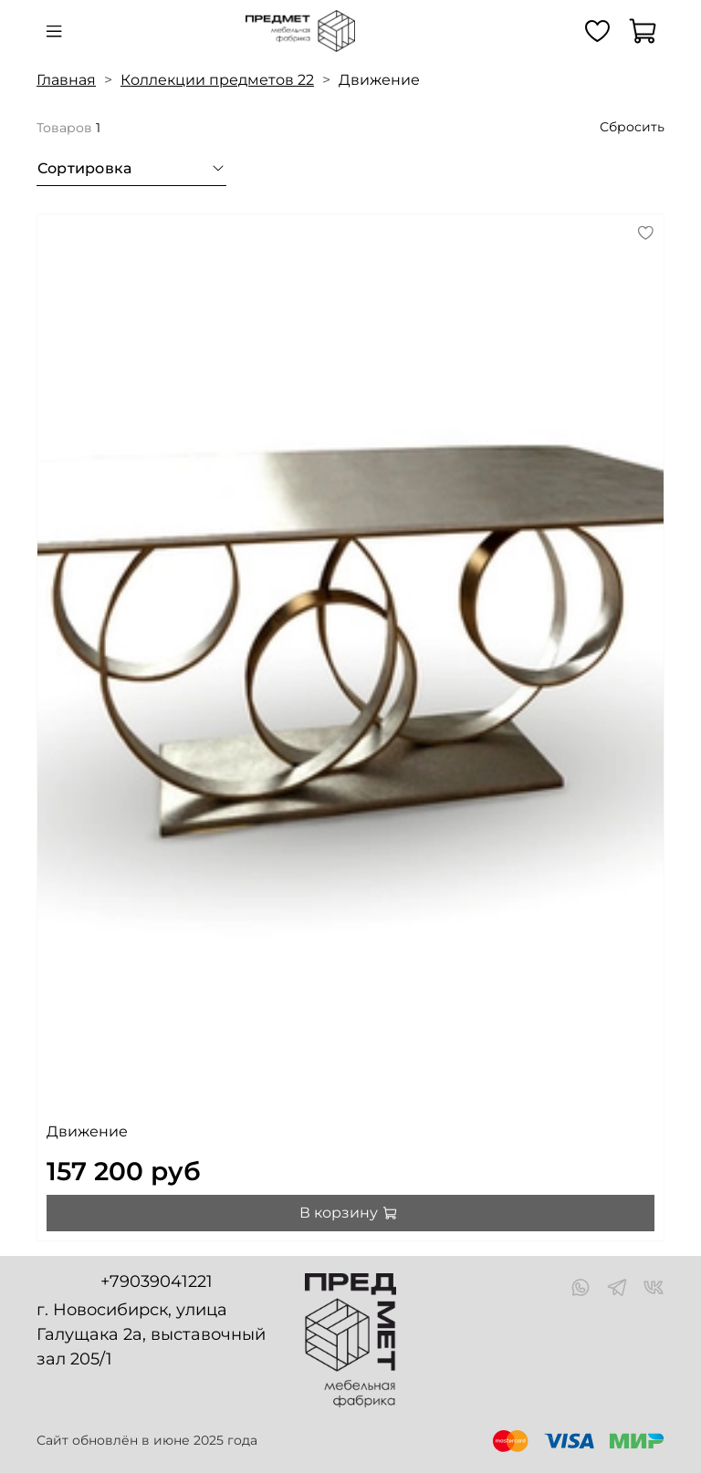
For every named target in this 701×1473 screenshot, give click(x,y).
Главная (66, 79)
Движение (87, 1131)
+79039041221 (156, 1281)
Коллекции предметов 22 (217, 79)
